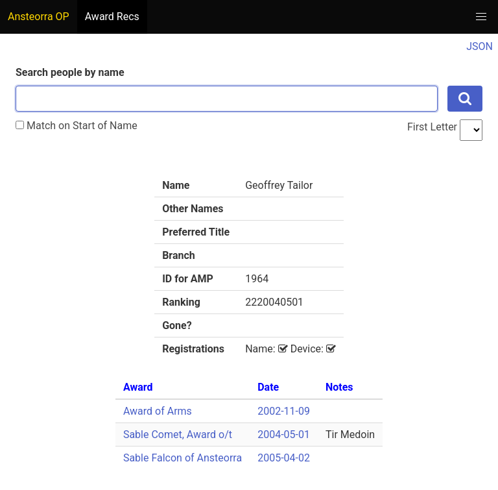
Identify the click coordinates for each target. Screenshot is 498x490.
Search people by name (70, 72)
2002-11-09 (283, 411)
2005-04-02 (283, 458)
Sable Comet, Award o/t (177, 434)
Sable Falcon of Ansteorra (182, 458)
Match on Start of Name (76, 125)
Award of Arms (157, 411)
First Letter (432, 127)
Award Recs (112, 16)
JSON (479, 46)
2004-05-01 (283, 434)
